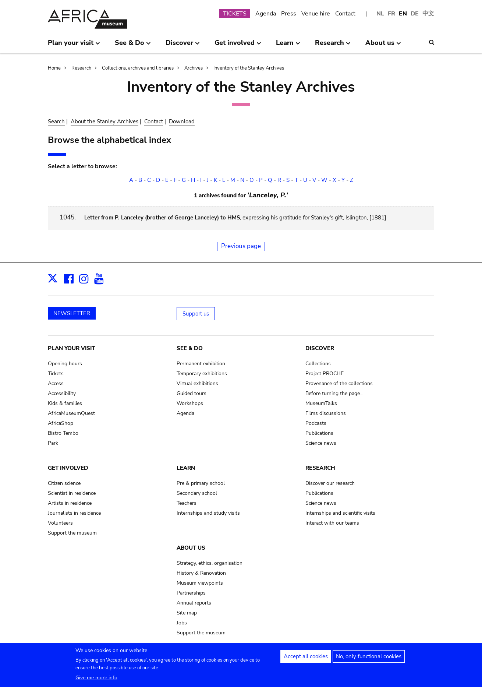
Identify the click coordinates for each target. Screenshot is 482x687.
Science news (320, 443)
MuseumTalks (321, 403)
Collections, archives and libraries (138, 68)
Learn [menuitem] (288, 45)
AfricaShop (60, 423)
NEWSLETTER (71, 313)
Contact (345, 14)
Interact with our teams (332, 522)
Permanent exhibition (201, 363)
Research (81, 68)
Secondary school (197, 493)
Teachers (186, 503)
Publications (319, 433)
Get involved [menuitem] (238, 45)
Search (56, 121)
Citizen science (64, 483)
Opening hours (65, 363)
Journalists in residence (74, 513)
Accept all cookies (306, 659)
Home (54, 68)
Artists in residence (70, 503)
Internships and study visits (208, 513)
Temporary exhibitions (202, 373)
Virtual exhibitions (197, 383)
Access (56, 383)
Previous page (241, 246)
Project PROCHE (324, 373)
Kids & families (65, 403)
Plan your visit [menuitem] (74, 45)
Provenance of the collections (339, 383)
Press (288, 14)
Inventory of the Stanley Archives (248, 68)
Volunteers (60, 522)
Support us (195, 313)
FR (391, 14)
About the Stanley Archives (104, 121)
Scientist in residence (72, 493)
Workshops (190, 403)
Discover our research (330, 483)
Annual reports (194, 602)
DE (415, 14)
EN (403, 14)
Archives (193, 68)
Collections (318, 363)
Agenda (265, 14)
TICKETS (235, 14)
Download (182, 121)
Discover (319, 348)
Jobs (182, 622)
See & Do (190, 348)
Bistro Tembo (63, 433)
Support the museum (72, 532)
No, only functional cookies (368, 659)
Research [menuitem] (333, 45)
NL (380, 14)
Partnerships (191, 592)
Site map (187, 612)
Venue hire (315, 14)
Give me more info (96, 681)
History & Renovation (201, 573)
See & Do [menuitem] (133, 45)
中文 (428, 14)
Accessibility (62, 393)
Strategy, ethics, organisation (209, 563)
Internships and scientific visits (340, 513)
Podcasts (315, 423)
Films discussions (325, 413)
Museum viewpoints (200, 582)
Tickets (56, 373)
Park (53, 443)
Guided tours (191, 393)
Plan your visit (71, 348)
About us (191, 548)
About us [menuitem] (383, 45)
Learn (186, 468)
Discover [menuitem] (183, 45)
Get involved (68, 468)
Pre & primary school (201, 483)
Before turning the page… (334, 393)
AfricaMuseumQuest (71, 413)
